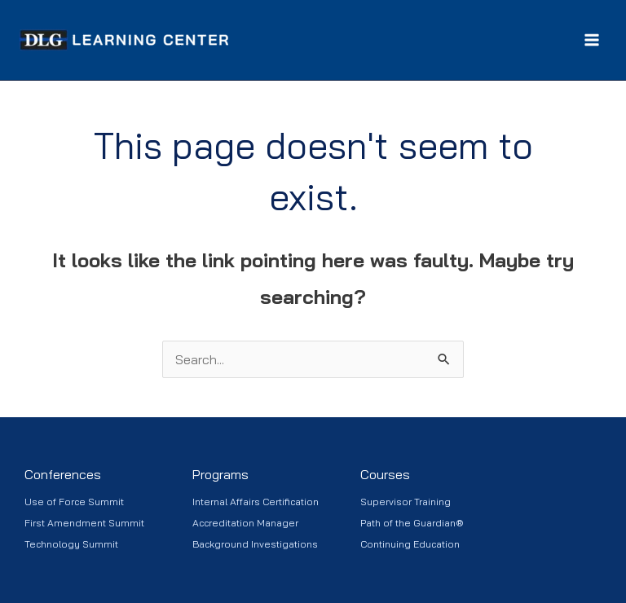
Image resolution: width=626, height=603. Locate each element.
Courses (385, 474)
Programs (220, 474)
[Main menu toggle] (592, 40)
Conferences (62, 474)
